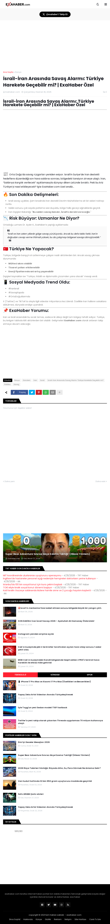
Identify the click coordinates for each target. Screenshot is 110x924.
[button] (97, 4)
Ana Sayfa (8, 72)
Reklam (58, 919)
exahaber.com (74, 914)
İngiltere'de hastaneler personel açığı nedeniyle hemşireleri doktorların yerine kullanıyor (49, 578)
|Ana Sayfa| (14, 919)
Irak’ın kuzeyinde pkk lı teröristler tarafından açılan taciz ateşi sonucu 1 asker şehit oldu (59, 648)
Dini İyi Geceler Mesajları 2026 (34, 742)
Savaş (16, 384)
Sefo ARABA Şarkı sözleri (31, 794)
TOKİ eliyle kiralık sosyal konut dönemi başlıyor (27, 587)
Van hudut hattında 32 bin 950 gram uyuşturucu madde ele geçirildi (55, 781)
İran (35, 380)
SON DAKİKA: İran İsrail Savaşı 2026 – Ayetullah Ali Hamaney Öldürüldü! (56, 621)
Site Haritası (80, 919)
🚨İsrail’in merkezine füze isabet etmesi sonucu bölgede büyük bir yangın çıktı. (60, 608)
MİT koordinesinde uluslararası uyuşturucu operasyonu (32, 575)
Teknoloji (20, 674)
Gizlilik (48, 919)
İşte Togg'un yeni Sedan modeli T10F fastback (42, 707)
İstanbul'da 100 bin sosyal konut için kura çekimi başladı (32, 584)
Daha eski (100, 481)
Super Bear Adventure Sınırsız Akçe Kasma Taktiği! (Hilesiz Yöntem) (47, 554)
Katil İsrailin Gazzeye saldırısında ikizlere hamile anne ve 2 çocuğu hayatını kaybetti (47, 590)
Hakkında (28, 919)
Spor (90, 674)
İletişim (68, 919)
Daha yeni (10, 481)
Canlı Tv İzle (95, 919)
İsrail (42, 380)
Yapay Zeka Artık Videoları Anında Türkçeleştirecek (45, 694)
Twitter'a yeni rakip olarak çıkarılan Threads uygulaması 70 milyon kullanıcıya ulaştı (60, 722)
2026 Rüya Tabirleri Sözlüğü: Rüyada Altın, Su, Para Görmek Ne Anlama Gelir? (59, 768)
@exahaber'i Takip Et (55, 14)
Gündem (26, 380)
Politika (7, 384)
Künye (39, 919)
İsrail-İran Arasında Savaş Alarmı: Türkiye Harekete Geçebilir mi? (75, 380)
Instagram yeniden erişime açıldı (36, 634)
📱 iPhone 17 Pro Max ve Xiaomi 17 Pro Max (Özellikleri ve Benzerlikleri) (54, 681)
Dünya (18, 72)
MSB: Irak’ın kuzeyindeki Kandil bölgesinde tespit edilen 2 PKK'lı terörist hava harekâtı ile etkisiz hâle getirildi (58, 661)
